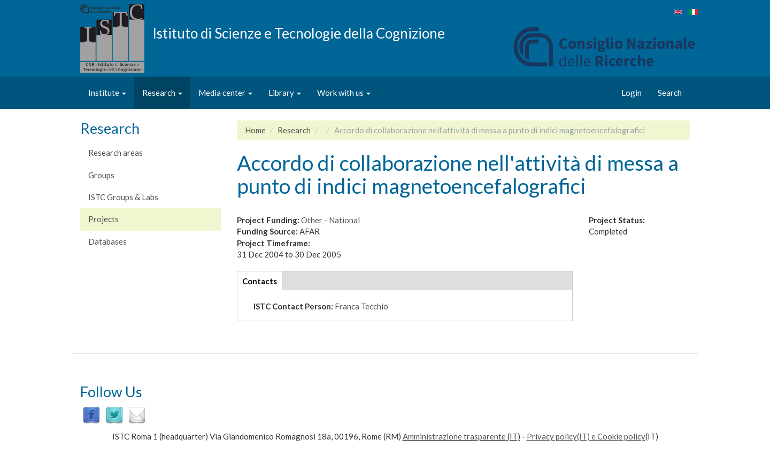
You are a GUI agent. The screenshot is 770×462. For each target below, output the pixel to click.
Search (670, 92)
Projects (103, 219)
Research (162, 92)
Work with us (344, 92)
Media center (225, 92)
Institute (107, 92)
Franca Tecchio (361, 306)
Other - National (330, 220)
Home (255, 130)
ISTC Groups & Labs (123, 197)
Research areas (115, 152)
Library (284, 92)
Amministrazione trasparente (454, 436)
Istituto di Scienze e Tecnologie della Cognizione (298, 32)
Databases (107, 241)
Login (631, 92)
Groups (101, 175)
